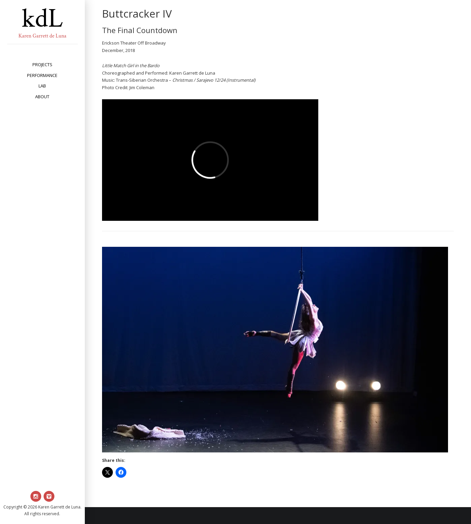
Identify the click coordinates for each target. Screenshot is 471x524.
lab (42, 86)
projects (42, 64)
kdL (42, 18)
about (42, 97)
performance (42, 75)
